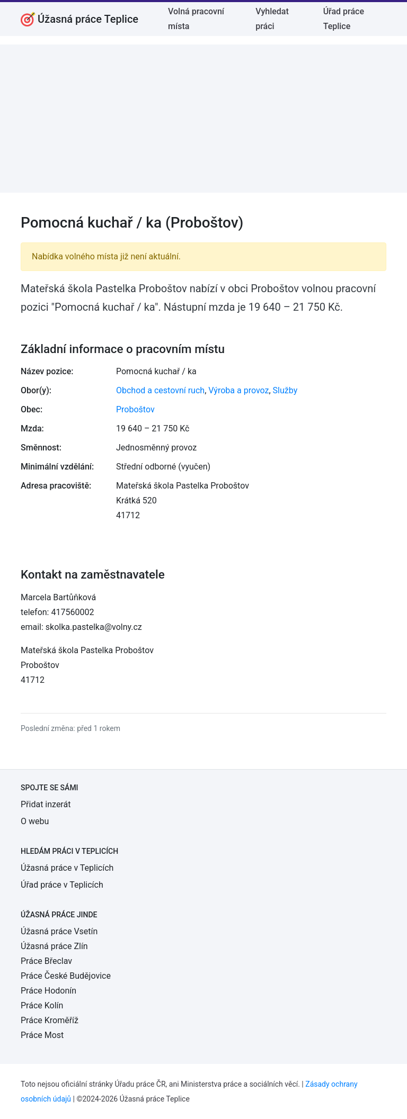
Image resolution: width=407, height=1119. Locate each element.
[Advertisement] (203, 118)
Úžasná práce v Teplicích (67, 868)
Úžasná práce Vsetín (59, 931)
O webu (35, 821)
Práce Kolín (42, 1005)
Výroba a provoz (238, 390)
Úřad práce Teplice (343, 18)
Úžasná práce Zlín (54, 946)
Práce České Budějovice (66, 976)
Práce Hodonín (48, 991)
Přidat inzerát (45, 804)
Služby (285, 390)
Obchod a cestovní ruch (160, 390)
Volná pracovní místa (196, 18)
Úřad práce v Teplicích (62, 885)
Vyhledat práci (272, 18)
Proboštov (135, 409)
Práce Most (42, 1035)
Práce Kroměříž (49, 1020)
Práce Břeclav (46, 961)
